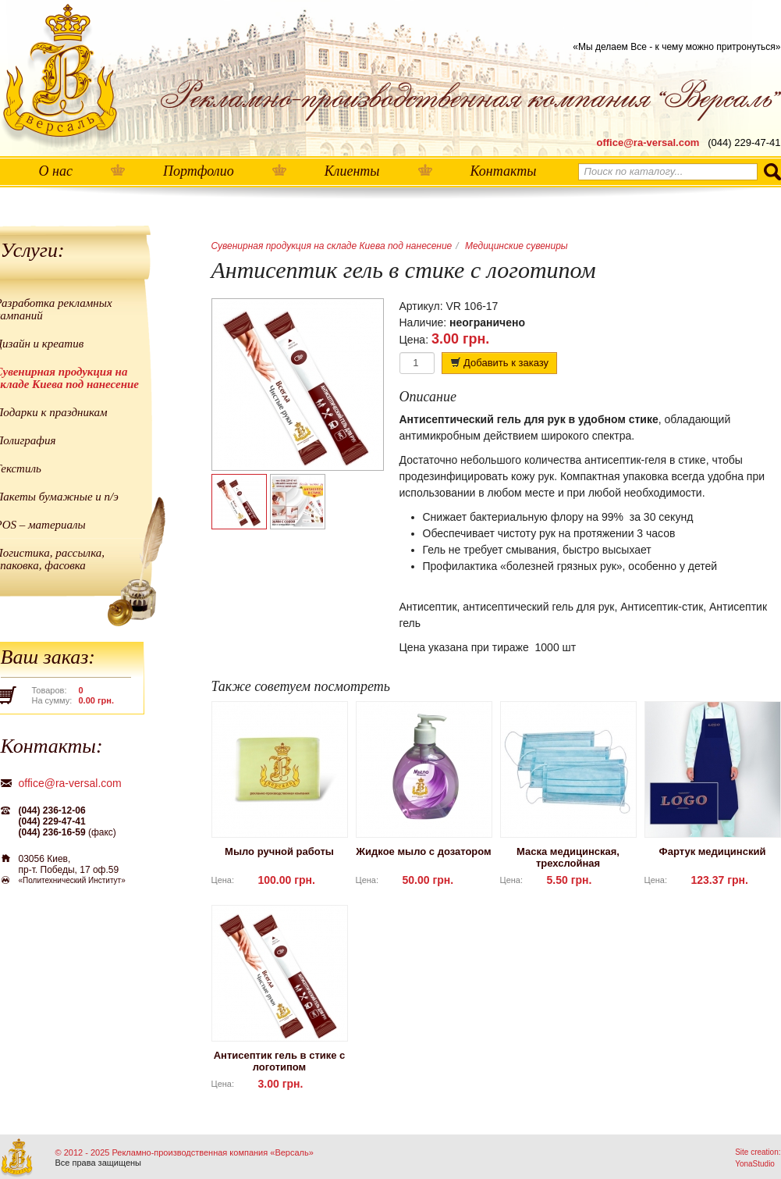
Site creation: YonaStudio (757, 1158)
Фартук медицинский (712, 851)
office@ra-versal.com (648, 142)
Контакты (503, 171)
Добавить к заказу (499, 363)
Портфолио (198, 171)
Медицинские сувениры (516, 245)
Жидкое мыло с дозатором (423, 851)
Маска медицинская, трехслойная (568, 857)
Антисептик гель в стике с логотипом (280, 1061)
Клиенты (352, 171)
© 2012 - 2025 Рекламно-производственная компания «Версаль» (184, 1152)
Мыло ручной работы (279, 851)
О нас (56, 171)
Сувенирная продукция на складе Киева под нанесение (332, 245)
